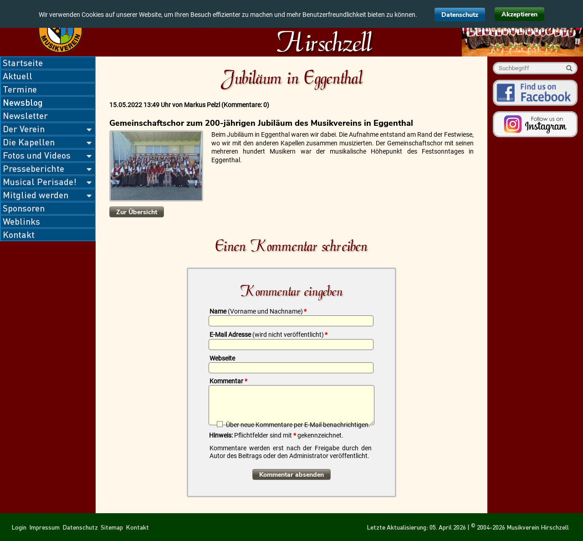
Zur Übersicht (136, 212)
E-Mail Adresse (268, 334)
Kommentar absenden (291, 474)
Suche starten (569, 68)
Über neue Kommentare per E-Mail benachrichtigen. (298, 424)
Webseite (222, 358)
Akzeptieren (519, 14)
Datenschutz (459, 14)
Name (258, 311)
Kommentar (228, 381)
